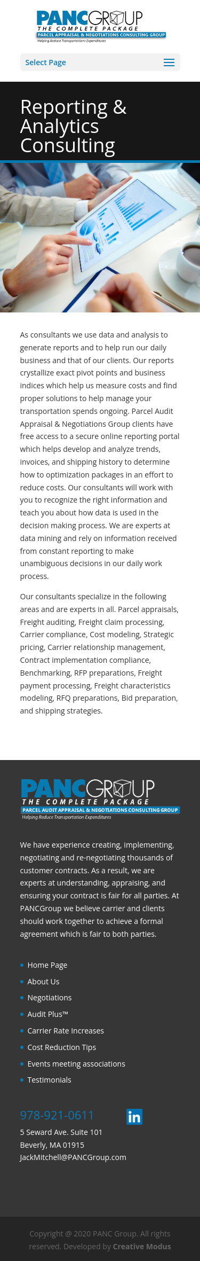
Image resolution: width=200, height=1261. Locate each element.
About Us (44, 981)
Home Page (48, 965)
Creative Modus (142, 1246)
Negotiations (50, 997)
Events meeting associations (76, 1064)
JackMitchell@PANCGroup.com (73, 1157)
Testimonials (49, 1080)
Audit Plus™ (48, 1014)
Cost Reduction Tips (62, 1047)
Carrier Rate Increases (66, 1030)
